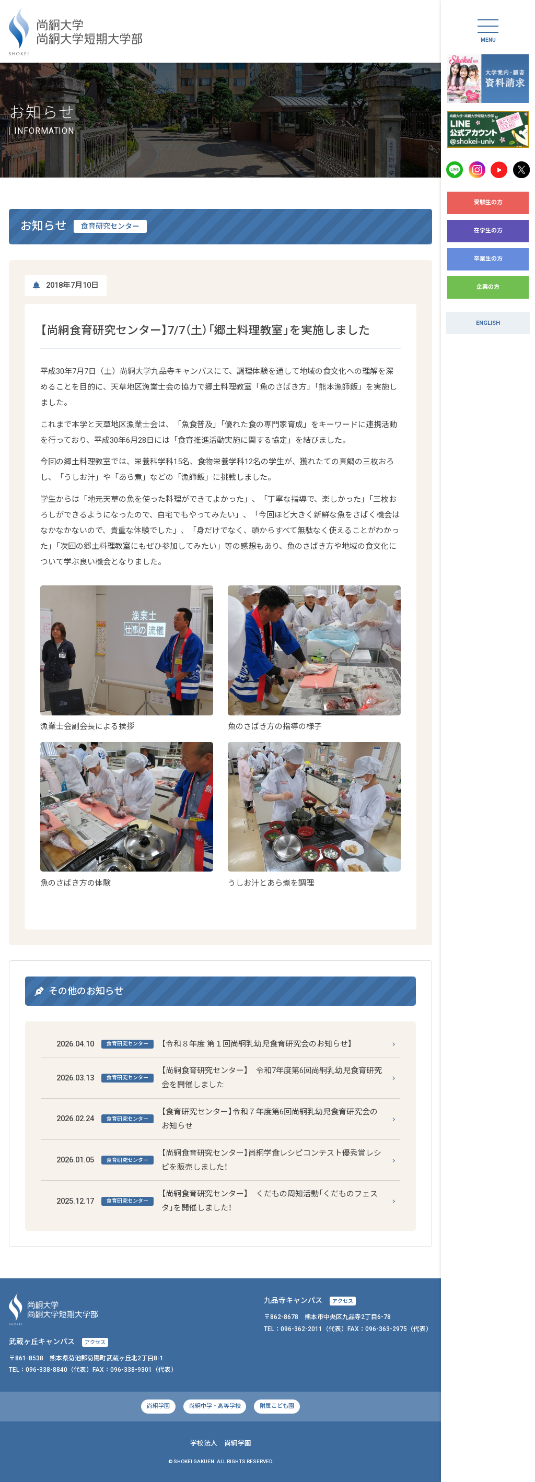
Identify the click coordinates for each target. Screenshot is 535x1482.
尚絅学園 (158, 1406)
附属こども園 (277, 1406)
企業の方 (487, 287)
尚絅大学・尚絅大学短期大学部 (75, 31)
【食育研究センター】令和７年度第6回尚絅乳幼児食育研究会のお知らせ (217, 1119)
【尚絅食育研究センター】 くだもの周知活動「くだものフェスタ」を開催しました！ (217, 1201)
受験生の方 (488, 202)
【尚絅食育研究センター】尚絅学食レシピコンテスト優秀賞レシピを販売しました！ (219, 1160)
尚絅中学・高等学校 (215, 1406)
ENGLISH (488, 323)
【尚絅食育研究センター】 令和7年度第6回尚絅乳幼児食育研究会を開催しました (219, 1077)
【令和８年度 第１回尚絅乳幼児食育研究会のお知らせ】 (204, 1044)
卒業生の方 (488, 258)
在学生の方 (488, 230)
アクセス (342, 1301)
